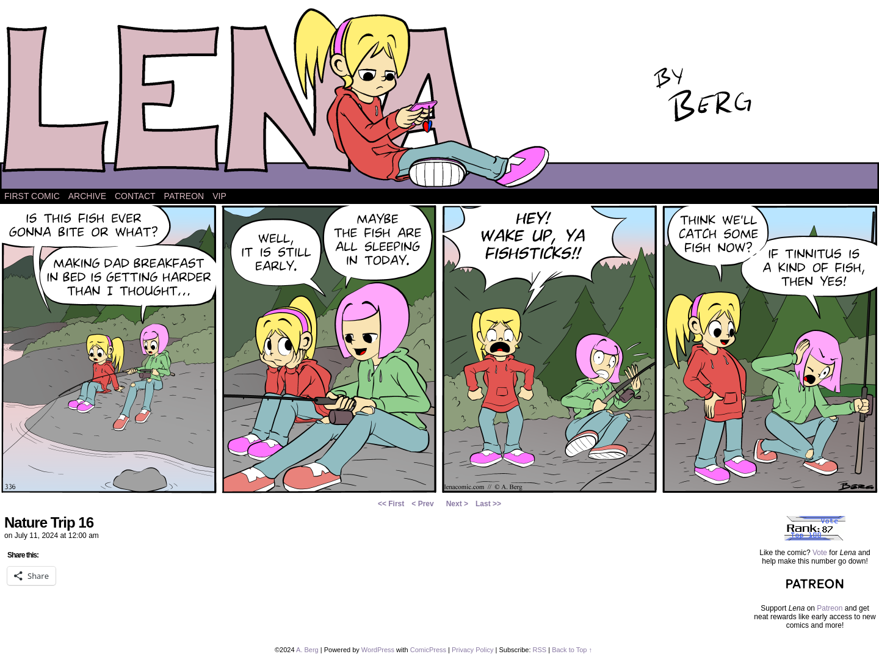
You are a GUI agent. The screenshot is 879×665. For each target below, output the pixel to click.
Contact (135, 196)
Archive (87, 196)
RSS (540, 649)
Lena (439, 97)
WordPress (377, 649)
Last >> (488, 504)
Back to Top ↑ (572, 649)
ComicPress (428, 649)
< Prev (422, 504)
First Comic (32, 196)
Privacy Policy (472, 649)
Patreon (184, 196)
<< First (391, 504)
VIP (219, 196)
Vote (819, 552)
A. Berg (307, 649)
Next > (457, 504)
